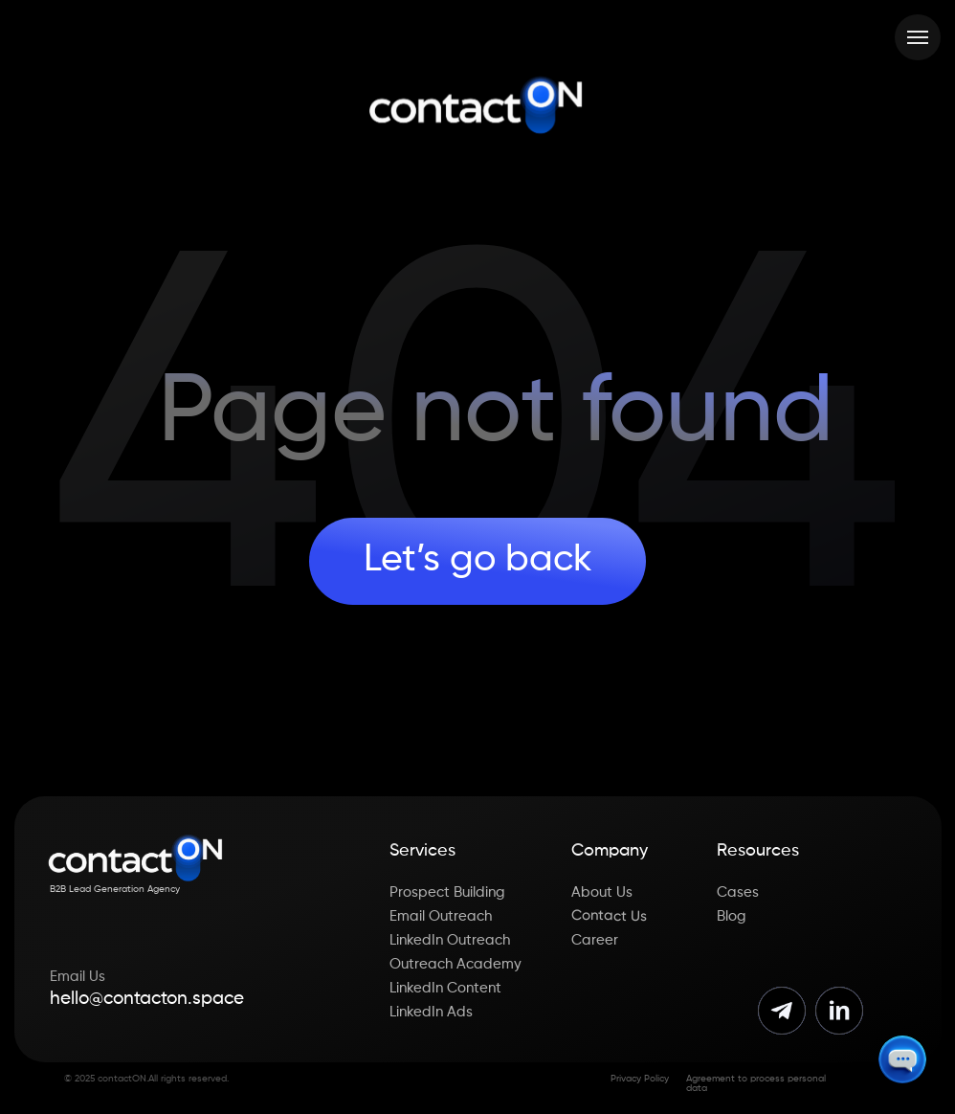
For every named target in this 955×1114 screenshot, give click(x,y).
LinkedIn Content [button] (445, 988)
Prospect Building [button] (447, 892)
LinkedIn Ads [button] (431, 1012)
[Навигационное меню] (917, 37)
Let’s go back (478, 560)
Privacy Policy (640, 1078)
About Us (602, 892)
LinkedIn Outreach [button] (449, 940)
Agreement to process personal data (756, 1083)
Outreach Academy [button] (455, 964)
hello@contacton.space (147, 999)
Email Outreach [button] (440, 916)
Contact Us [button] (609, 915)
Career (594, 940)
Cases (738, 892)
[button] (902, 1059)
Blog (731, 916)
